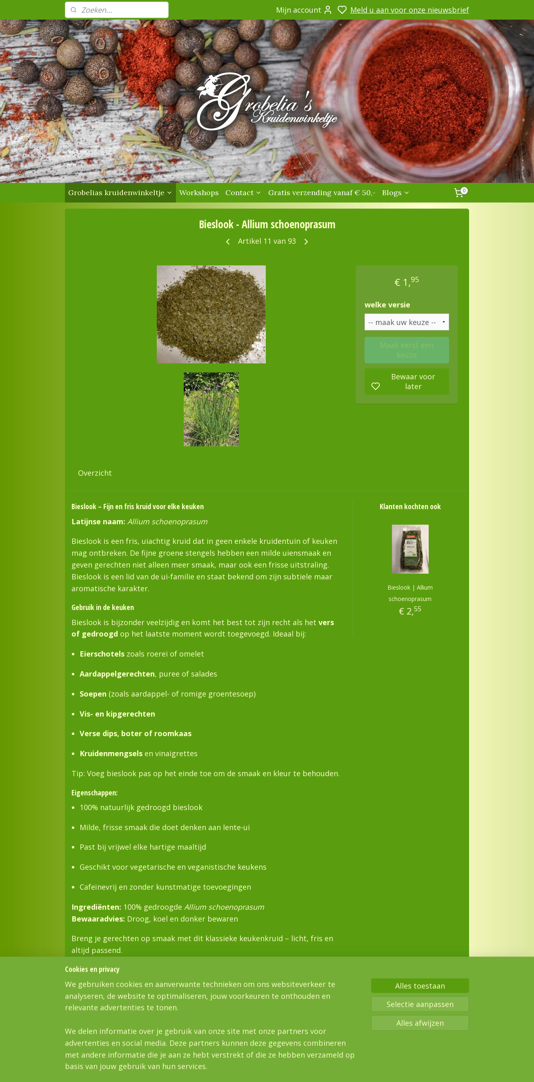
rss (377, 1067)
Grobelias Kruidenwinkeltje (96, 1011)
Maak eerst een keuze (407, 350)
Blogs (396, 192)
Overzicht (95, 473)
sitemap (359, 1067)
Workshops (199, 192)
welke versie (387, 304)
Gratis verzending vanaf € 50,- (322, 192)
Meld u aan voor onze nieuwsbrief (409, 10)
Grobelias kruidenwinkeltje (120, 192)
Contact (243, 192)
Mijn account (304, 10)
